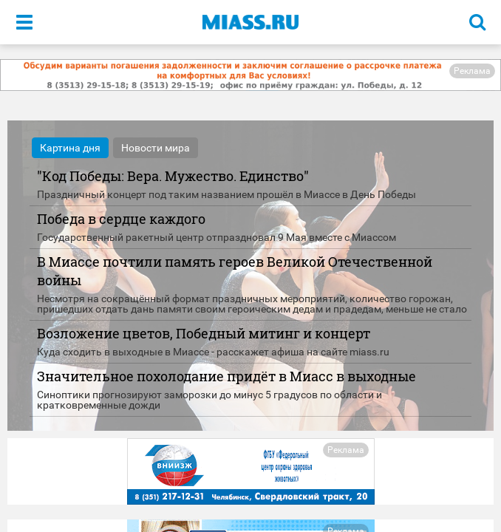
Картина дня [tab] (70, 148)
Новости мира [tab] (155, 148)
